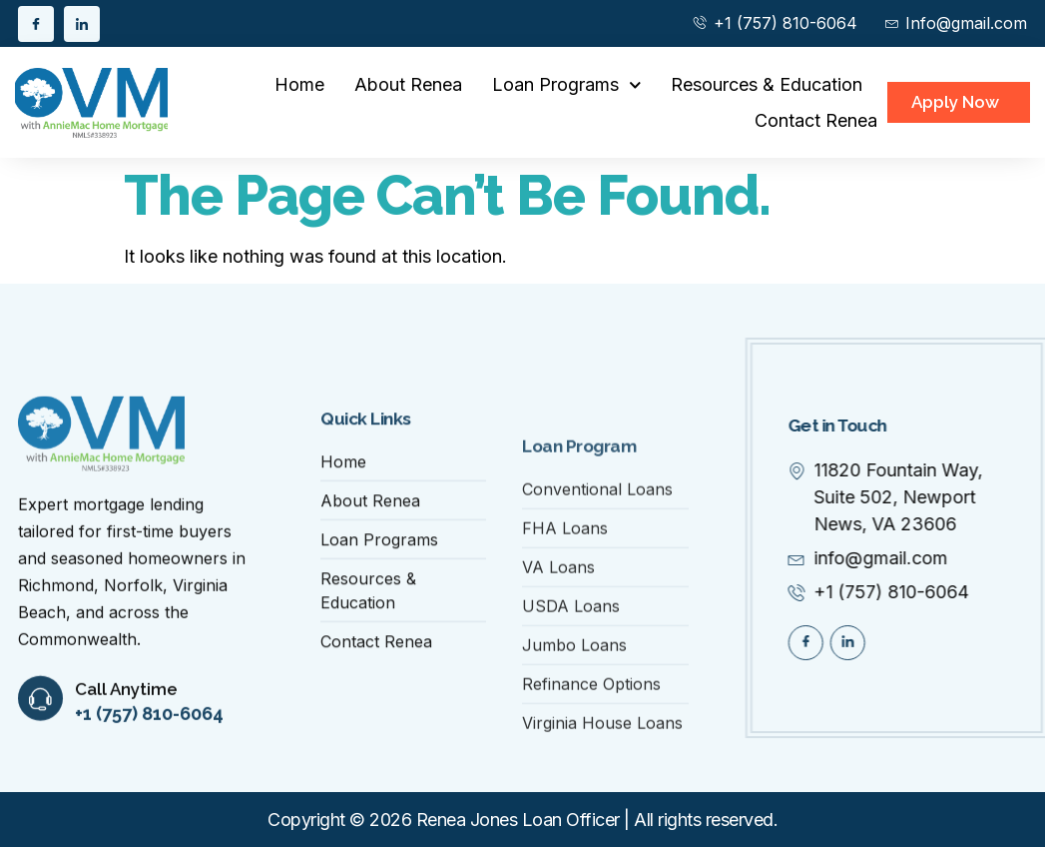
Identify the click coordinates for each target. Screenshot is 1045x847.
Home (299, 84)
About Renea (408, 84)
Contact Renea (816, 120)
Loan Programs (567, 85)
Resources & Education (766, 84)
